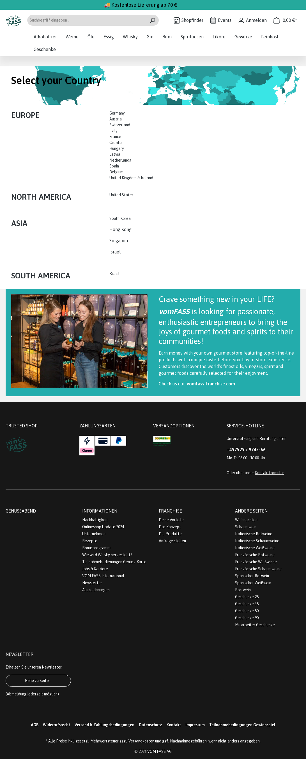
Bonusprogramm (96, 548)
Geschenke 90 (247, 618)
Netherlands (120, 160)
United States (121, 195)
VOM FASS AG (159, 751)
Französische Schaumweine (258, 569)
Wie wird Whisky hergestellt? (107, 555)
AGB (34, 725)
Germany (117, 113)
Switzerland (119, 125)
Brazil (114, 273)
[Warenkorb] (285, 20)
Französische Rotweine (255, 555)
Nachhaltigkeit (95, 520)
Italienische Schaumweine (257, 541)
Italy (113, 131)
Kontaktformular (269, 473)
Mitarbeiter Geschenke (255, 625)
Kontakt (174, 725)
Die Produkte (170, 534)
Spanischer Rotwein (252, 576)
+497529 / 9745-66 (246, 449)
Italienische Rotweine (253, 534)
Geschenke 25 (247, 597)
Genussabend (21, 510)
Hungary (116, 148)
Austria (115, 119)
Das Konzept (170, 527)
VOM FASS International (103, 576)
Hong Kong (120, 229)
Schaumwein (245, 527)
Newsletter (92, 583)
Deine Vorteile (171, 520)
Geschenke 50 (247, 611)
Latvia (114, 154)
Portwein (243, 590)
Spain (114, 166)
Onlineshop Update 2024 (103, 527)
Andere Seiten (251, 510)
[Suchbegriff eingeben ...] (86, 20)
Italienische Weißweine (255, 548)
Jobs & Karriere (95, 569)
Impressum (195, 725)
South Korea (120, 218)
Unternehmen (93, 534)
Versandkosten (141, 741)
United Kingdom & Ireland (131, 178)
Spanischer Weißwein (253, 583)
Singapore (120, 240)
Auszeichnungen (96, 590)
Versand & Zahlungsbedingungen (104, 725)
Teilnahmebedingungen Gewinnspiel (242, 725)
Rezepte (89, 541)
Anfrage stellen (172, 541)
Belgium (116, 172)
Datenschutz (150, 725)
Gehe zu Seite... (38, 680)
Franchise (170, 510)
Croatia (116, 142)
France (115, 136)
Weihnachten (246, 520)
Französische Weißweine (256, 562)
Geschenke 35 (247, 604)
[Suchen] (152, 20)
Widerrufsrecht (56, 725)
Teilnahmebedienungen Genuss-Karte (114, 562)
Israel (115, 251)
